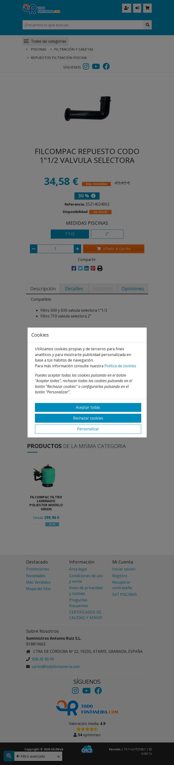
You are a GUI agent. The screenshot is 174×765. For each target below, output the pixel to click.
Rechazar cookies (88, 418)
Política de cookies (120, 365)
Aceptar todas (88, 407)
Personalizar (88, 428)
